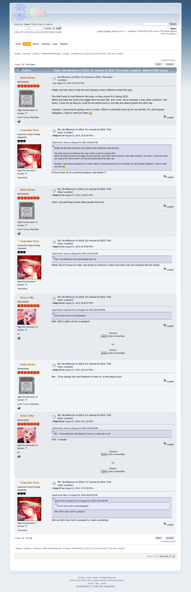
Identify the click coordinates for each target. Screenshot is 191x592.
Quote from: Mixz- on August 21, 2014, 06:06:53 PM (74, 495)
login (40, 24)
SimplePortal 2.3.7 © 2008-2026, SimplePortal (95, 586)
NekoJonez (28, 77)
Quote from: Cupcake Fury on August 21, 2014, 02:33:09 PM (78, 310)
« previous (165, 60)
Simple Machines (100, 580)
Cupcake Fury (30, 130)
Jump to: (149, 556)
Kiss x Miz (27, 297)
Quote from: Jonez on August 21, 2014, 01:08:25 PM (75, 143)
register (49, 24)
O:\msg (65, 53)
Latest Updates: (104, 31)
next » (173, 60)
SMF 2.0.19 (75, 580)
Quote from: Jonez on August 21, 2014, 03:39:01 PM (75, 254)
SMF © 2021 (86, 580)
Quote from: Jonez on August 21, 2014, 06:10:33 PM (75, 428)
